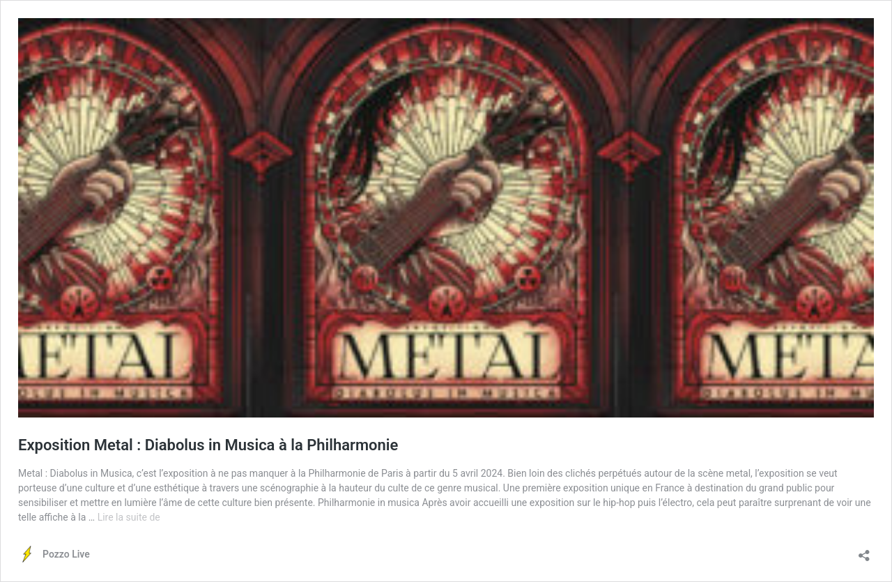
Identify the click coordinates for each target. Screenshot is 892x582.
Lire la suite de (129, 517)
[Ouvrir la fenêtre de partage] (864, 551)
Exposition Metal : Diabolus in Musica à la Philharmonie (208, 445)
